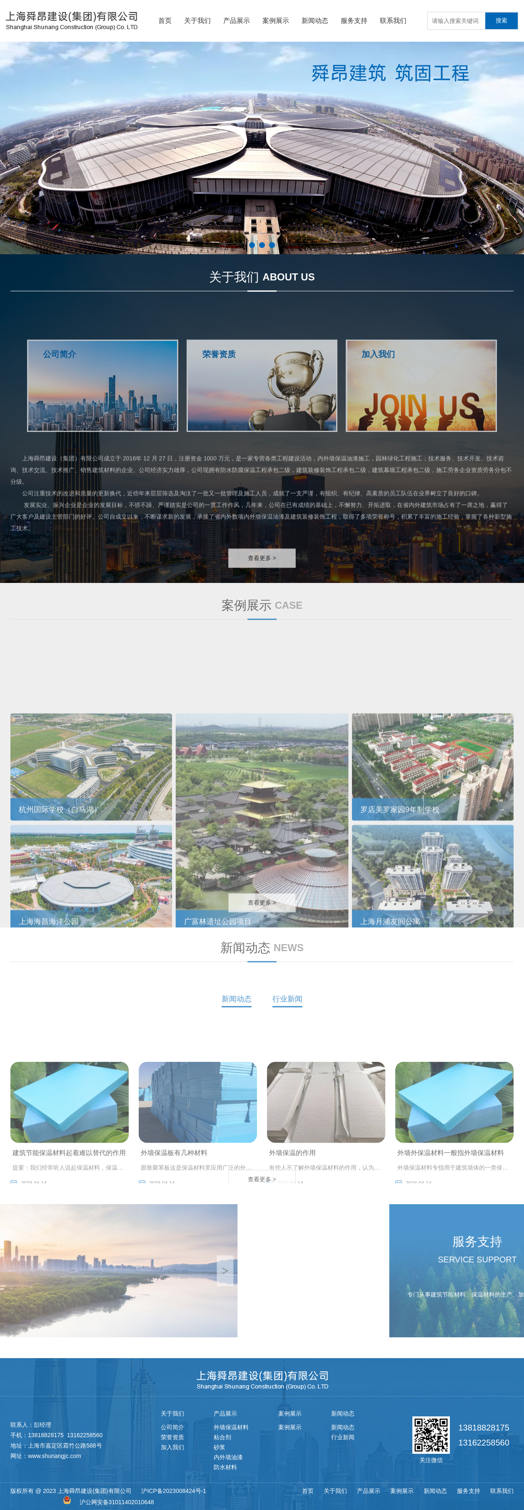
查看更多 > (262, 571)
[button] (252, 245)
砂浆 (219, 1447)
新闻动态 (315, 20)
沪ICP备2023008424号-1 (173, 1491)
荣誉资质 (172, 1437)
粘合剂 (222, 1437)
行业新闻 (287, 1010)
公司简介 (172, 1427)
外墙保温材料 (231, 1427)
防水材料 (225, 1467)
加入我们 (172, 1447)
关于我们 (197, 20)
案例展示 (275, 20)
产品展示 (236, 20)
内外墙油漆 (228, 1457)
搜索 (501, 20)
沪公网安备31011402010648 (117, 1502)
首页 (165, 20)
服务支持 (354, 20)
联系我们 (393, 20)
